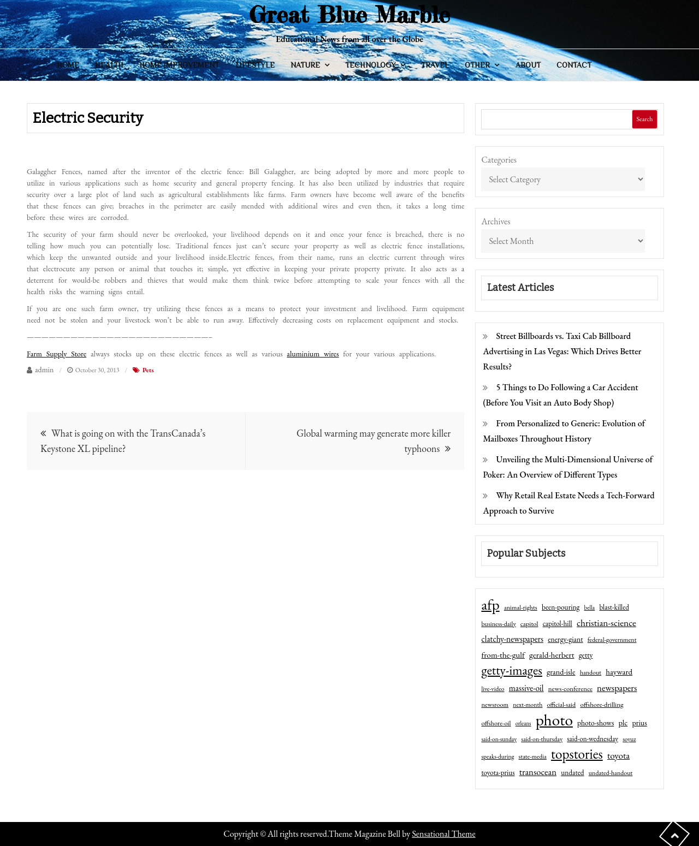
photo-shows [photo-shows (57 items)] (595, 723)
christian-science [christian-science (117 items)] (606, 622)
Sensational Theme (443, 833)
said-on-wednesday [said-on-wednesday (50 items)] (592, 738)
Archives (495, 221)
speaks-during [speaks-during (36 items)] (497, 756)
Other (477, 65)
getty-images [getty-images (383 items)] (511, 670)
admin (44, 369)
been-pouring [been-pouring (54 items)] (560, 607)
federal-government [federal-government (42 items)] (612, 639)
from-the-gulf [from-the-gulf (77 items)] (502, 655)
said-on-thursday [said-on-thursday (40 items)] (541, 739)
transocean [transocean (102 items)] (537, 772)
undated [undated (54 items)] (572, 772)
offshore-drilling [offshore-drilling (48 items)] (601, 704)
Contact (573, 65)
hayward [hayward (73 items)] (619, 671)
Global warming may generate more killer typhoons (374, 441)
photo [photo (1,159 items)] (554, 720)
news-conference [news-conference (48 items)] (570, 688)
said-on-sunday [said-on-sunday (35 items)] (499, 739)
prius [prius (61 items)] (639, 723)
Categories (499, 159)
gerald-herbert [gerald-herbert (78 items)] (551, 655)
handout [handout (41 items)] (590, 672)
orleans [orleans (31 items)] (523, 723)
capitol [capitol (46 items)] (529, 623)
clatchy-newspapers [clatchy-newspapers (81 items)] (512, 639)
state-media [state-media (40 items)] (533, 756)
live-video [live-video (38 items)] (492, 688)
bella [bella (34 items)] (589, 607)
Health (109, 65)
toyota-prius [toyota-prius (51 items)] (497, 772)
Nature (305, 65)
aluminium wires (313, 354)
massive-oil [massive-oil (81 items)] (526, 688)
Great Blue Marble (349, 14)
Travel (435, 65)
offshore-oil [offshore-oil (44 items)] (496, 723)
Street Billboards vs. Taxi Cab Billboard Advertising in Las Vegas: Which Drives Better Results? (562, 351)
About (528, 65)
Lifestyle (255, 65)
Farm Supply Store (56, 354)
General (624, 65)
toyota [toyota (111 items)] (618, 755)
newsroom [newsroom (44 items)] (494, 704)
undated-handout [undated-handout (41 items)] (611, 772)
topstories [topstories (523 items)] (577, 754)
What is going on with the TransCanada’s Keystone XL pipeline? (122, 441)
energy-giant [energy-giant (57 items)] (565, 639)
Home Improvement (179, 65)
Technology (370, 65)
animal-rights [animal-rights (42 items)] (520, 607)
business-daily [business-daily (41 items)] (498, 623)
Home (68, 65)
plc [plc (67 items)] (623, 722)
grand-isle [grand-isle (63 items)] (561, 672)
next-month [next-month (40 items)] (527, 704)
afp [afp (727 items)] (490, 604)
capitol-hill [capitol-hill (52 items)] (557, 623)
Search (644, 119)
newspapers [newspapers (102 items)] (617, 688)
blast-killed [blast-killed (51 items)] (614, 607)
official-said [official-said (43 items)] (561, 704)
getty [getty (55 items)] (586, 655)
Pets (148, 370)
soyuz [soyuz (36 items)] (629, 739)
